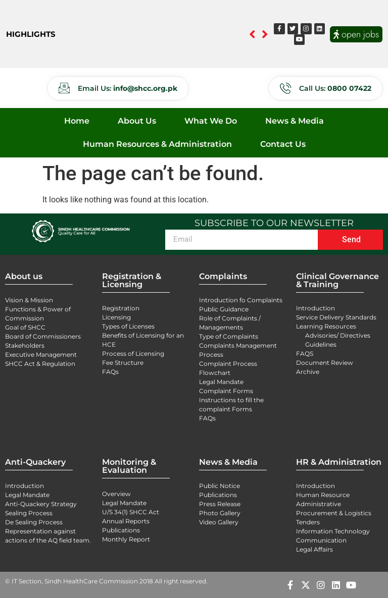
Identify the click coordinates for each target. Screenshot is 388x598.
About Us (137, 121)
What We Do (210, 121)
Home (76, 121)
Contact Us (283, 144)
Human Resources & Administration (157, 144)
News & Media (294, 121)
